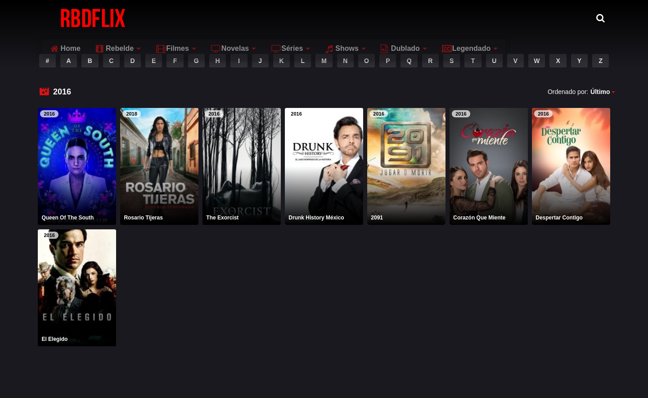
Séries (373, 18)
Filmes (258, 18)
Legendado (552, 18)
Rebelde (200, 18)
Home (151, 18)
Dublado (486, 18)
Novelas (315, 18)
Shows (428, 18)
